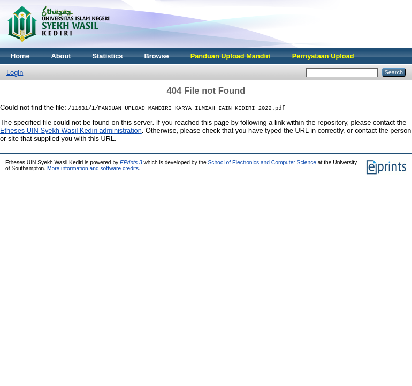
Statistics (108, 56)
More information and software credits (93, 168)
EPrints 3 (131, 162)
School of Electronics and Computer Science (262, 162)
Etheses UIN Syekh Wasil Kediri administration (71, 130)
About (61, 56)
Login (14, 73)
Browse (156, 56)
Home (20, 56)
